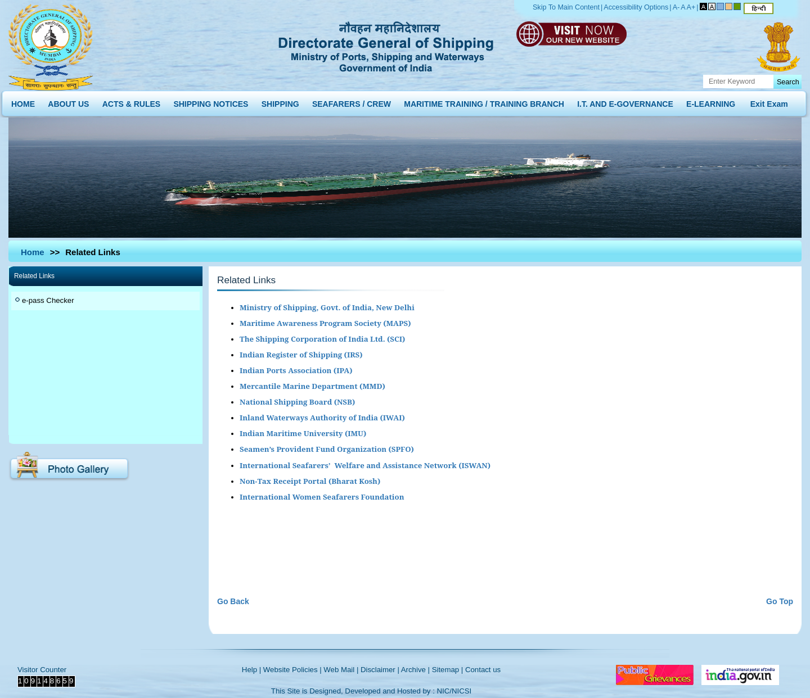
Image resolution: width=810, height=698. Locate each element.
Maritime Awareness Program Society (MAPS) (325, 323)
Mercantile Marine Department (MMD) (312, 386)
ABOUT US (68, 101)
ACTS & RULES (131, 101)
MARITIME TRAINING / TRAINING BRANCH (484, 101)
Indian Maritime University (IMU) (303, 433)
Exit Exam (769, 101)
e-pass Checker (48, 300)
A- (676, 7)
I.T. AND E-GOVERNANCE (625, 101)
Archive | (415, 669)
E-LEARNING (710, 101)
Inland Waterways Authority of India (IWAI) (322, 418)
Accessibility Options (636, 7)
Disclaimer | (380, 669)
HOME (23, 101)
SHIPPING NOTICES (210, 101)
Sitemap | (448, 669)
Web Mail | (340, 669)
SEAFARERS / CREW (351, 101)
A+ (691, 7)
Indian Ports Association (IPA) (296, 370)
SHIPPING (280, 101)
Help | (251, 669)
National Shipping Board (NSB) (297, 402)
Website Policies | (292, 669)
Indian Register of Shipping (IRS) (301, 355)
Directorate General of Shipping (386, 45)
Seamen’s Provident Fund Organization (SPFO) (327, 449)
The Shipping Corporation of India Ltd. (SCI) (322, 339)
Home (32, 252)
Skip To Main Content (566, 7)
